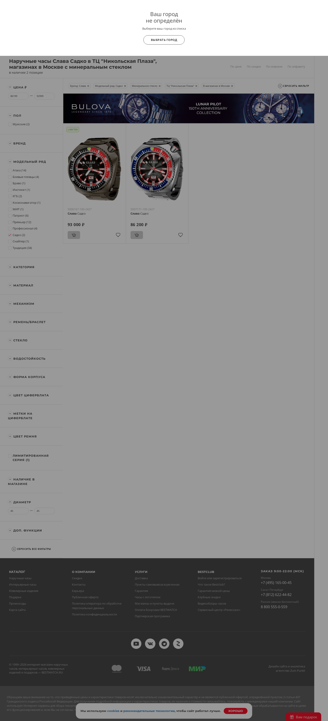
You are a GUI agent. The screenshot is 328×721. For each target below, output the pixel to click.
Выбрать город (164, 40)
